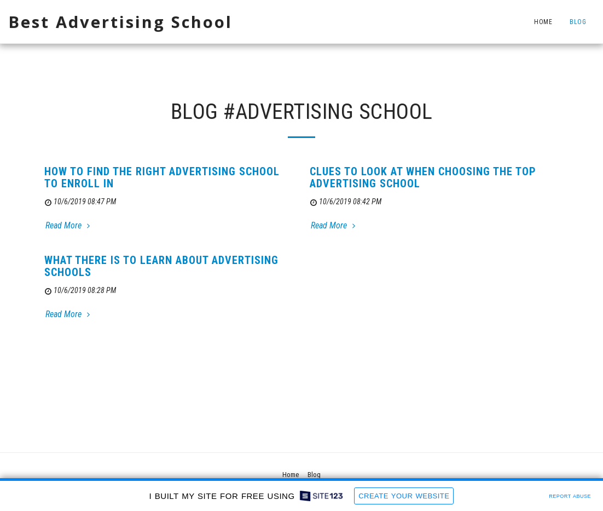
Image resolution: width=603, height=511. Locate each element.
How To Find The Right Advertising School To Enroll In (162, 177)
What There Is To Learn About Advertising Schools (161, 266)
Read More (68, 225)
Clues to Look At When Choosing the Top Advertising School (423, 177)
